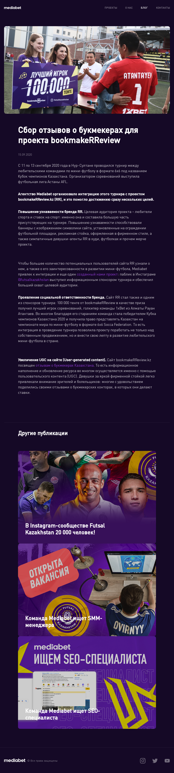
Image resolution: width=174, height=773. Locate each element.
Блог (144, 7)
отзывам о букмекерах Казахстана (65, 365)
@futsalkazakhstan (33, 279)
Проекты (111, 7)
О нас (129, 7)
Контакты (163, 7)
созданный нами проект (97, 274)
